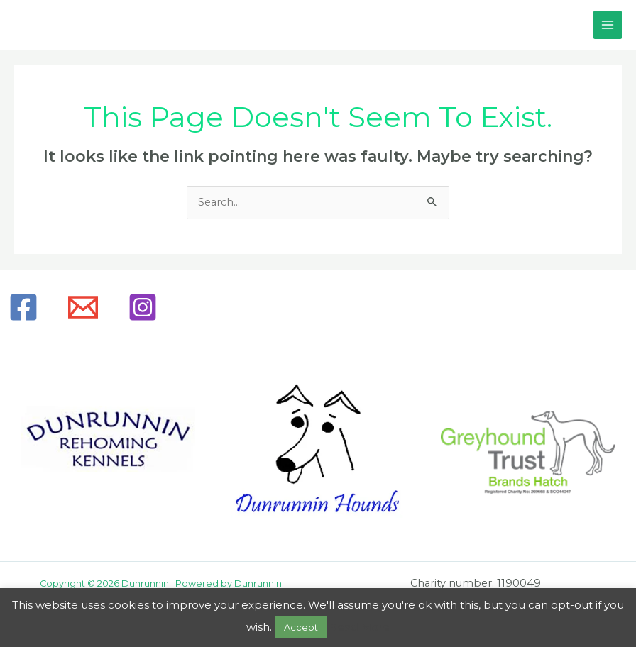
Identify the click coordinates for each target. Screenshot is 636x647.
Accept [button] (301, 627)
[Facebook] (23, 307)
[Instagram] (142, 307)
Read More (359, 627)
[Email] (83, 307)
